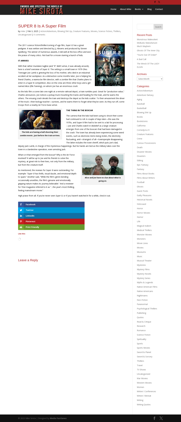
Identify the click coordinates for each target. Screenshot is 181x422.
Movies (94, 31)
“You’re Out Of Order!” (147, 54)
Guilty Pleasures (144, 195)
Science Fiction (105, 31)
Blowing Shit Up (64, 31)
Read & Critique (144, 321)
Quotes (140, 317)
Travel (140, 365)
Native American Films (147, 286)
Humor (140, 217)
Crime (139, 138)
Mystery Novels (144, 273)
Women (140, 387)
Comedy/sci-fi (143, 130)
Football (140, 182)
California (141, 125)
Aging (139, 99)
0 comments (39, 34)
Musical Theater (144, 260)
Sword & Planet (144, 352)
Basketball (141, 108)
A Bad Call (141, 59)
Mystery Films (143, 269)
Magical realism (144, 225)
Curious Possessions (146, 143)
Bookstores (142, 121)
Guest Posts (142, 191)
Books (138, 10)
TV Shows (141, 369)
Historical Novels (144, 199)
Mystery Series (143, 278)
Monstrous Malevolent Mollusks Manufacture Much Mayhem (147, 43)
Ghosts (140, 186)
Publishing (141, 313)
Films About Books (145, 173)
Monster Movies (144, 234)
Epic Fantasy (142, 164)
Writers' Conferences (146, 391)
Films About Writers (146, 177)
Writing (140, 400)
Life (138, 221)
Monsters (141, 238)
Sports (140, 343)
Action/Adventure (48, 31)
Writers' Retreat (144, 395)
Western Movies (144, 382)
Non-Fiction (142, 300)
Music (139, 256)
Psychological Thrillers (147, 308)
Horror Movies (143, 212)
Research (141, 326)
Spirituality (141, 339)
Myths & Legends (145, 282)
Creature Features (81, 31)
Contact (159, 10)
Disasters (141, 156)
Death (140, 147)
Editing (140, 160)
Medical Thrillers (144, 230)
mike (23, 31)
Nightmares (142, 295)
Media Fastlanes (58, 418)
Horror (140, 208)
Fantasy (140, 169)
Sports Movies (143, 347)
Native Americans (145, 291)
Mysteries (141, 265)
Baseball (141, 103)
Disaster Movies (144, 151)
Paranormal (142, 304)
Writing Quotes (144, 404)
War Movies (142, 378)
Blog (149, 10)
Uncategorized (24, 34)
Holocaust (141, 204)
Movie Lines (142, 243)
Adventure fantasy (145, 95)
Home (113, 10)
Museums (141, 252)
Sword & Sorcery (144, 356)
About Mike (125, 10)
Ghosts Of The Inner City (148, 50)
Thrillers (116, 31)
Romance (141, 330)
